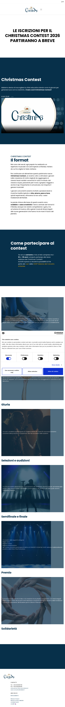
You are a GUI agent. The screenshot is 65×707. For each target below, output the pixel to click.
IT (61, 1)
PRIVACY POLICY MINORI (17, 700)
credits (13, 704)
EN (63, 1)
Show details (56, 365)
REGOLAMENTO (15, 695)
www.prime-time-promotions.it (19, 688)
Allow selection (32, 371)
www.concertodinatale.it (17, 690)
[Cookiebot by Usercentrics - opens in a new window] (55, 333)
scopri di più (5, 96)
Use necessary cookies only (12, 371)
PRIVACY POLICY (15, 699)
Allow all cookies (53, 371)
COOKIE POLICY (15, 702)
